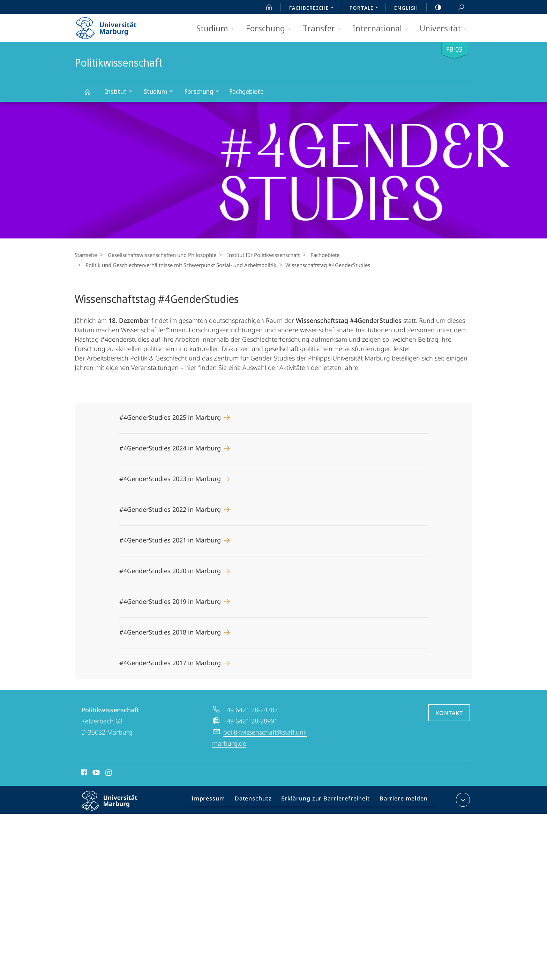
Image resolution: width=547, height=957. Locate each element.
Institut (121, 92)
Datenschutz (259, 801)
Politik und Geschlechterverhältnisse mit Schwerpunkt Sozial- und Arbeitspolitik (179, 264)
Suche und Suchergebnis (457, 7)
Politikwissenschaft (91, 95)
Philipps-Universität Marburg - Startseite (112, 26)
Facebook (83, 773)
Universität (445, 28)
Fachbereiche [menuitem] (313, 8)
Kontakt (449, 713)
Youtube (95, 773)
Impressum (217, 801)
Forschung (270, 28)
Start (265, 7)
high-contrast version (434, 7)
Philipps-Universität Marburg (115, 806)
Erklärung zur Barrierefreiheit (327, 801)
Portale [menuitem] (366, 8)
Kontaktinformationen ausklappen (462, 800)
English (406, 7)
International (382, 28)
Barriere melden (401, 801)
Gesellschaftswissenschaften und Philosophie (160, 254)
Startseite (86, 254)
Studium (217, 28)
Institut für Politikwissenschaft (260, 254)
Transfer (324, 28)
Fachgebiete (246, 91)
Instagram (109, 773)
